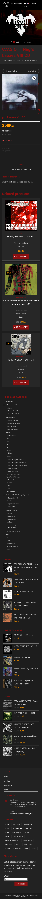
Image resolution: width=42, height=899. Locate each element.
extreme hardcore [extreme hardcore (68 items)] (12, 840)
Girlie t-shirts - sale (12, 498)
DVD (8, 441)
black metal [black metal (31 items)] (17, 832)
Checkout (7, 781)
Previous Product (11, 71)
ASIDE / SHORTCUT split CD (20, 236)
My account (8, 785)
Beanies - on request (13, 423)
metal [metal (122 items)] (18, 844)
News (6, 789)
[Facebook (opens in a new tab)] (4, 3)
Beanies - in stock (12, 420)
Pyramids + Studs (12, 546)
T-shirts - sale (11, 507)
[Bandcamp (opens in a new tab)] (6, 6)
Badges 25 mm (11, 519)
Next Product (32, 71)
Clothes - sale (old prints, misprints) (17, 495)
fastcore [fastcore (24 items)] (29, 828)
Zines (8, 549)
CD (10, 151)
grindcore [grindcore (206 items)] (28, 844)
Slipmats (9, 538)
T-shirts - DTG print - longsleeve (17, 465)
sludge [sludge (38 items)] (27, 832)
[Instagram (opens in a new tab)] (8, 3)
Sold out (9, 453)
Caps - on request (12, 429)
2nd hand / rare (11, 436)
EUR (25, 6)
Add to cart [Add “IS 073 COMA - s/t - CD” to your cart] (21, 383)
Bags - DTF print (12, 468)
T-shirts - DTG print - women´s (16, 462)
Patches (9, 522)
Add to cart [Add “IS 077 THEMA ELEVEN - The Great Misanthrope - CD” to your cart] (21, 327)
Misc (7, 534)
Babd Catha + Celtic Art (13, 405)
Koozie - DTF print (12, 471)
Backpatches (11, 516)
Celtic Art (9, 408)
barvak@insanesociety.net (21, 813)
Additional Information (21, 170)
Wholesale (19, 297)
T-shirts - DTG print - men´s (15, 460)
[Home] (4, 60)
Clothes (8, 456)
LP (7, 447)
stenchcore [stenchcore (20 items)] (17, 828)
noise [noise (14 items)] (7, 824)
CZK (38, 3)
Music (8, 432)
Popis (21, 164)
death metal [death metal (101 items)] (27, 840)
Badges (9, 513)
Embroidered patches (13, 525)
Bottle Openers (11, 528)
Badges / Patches (11, 510)
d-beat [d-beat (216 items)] (7, 848)
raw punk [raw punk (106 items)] (8, 844)
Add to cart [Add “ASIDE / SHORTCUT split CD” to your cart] (21, 256)
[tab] (21, 164)
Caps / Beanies (10, 417)
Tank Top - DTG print (13, 477)
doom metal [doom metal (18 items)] (28, 824)
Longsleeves (11, 491)
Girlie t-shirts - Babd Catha (15, 411)
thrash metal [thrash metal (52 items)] (18, 836)
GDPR (6, 777)
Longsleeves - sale (13, 504)
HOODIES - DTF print (13, 474)
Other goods (11, 543)
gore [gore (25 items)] (7, 832)
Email (6, 876)
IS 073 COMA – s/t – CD (21, 359)
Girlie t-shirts (11, 480)
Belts (8, 541)
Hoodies (9, 483)
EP (7, 444)
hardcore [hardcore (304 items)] (17, 848)
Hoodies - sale (11, 501)
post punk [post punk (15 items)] (16, 824)
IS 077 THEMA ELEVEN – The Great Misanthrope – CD (20, 302)
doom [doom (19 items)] (7, 828)
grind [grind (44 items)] (7, 836)
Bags (8, 485)
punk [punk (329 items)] (26, 848)
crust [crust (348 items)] (34, 848)
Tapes (8, 450)
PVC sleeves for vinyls (13, 531)
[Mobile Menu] (28, 42)
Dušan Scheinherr (20, 896)
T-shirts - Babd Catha (13, 414)
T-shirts (9, 488)
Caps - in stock (11, 426)
